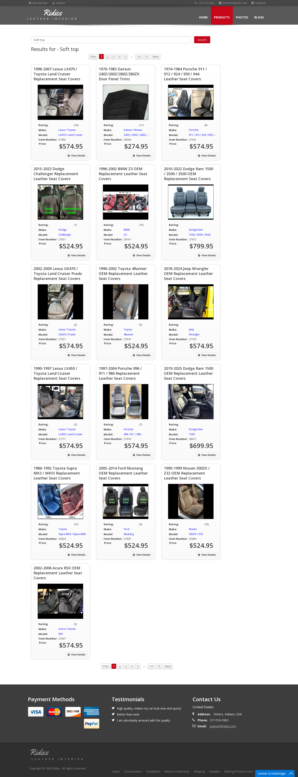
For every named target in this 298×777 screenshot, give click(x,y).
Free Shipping (37, 3)
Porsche (193, 130)
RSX (61, 634)
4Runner (128, 334)
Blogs (259, 17)
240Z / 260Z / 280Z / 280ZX (139, 135)
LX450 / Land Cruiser (71, 434)
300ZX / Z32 (196, 534)
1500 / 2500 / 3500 (199, 234)
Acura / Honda (67, 629)
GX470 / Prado (67, 334)
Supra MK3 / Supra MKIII (72, 534)
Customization (133, 771)
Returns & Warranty (177, 771)
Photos (242, 17)
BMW (127, 229)
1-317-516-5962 (205, 3)
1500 (192, 434)
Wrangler (194, 334)
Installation (153, 771)
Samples (57, 3)
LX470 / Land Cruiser (71, 135)
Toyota (128, 329)
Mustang (129, 534)
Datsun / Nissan (133, 130)
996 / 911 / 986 (132, 434)
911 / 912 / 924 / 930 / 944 (204, 135)
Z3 (125, 234)
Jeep (191, 329)
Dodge (63, 229)
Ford (126, 529)
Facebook (260, 3)
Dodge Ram (196, 229)
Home (203, 17)
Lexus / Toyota (67, 130)
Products (222, 17)
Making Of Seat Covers (238, 771)
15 (146, 56)
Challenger (65, 234)
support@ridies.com (234, 3)
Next (155, 56)
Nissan (193, 529)
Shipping (199, 771)
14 (138, 56)
